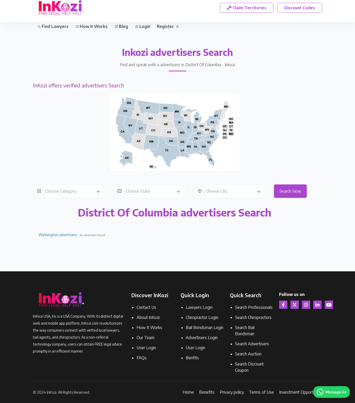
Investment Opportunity (300, 392)
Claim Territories (246, 7)
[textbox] (74, 191)
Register (168, 26)
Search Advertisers (252, 343)
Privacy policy (232, 392)
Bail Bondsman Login (204, 327)
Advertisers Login (202, 337)
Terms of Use (261, 392)
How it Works (92, 26)
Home (188, 392)
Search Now (290, 191)
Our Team (145, 337)
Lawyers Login (199, 307)
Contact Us (146, 307)
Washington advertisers (58, 235)
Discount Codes (299, 7)
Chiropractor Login (202, 317)
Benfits (192, 357)
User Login (146, 347)
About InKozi (148, 317)
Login (142, 26)
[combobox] (74, 191)
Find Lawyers (53, 26)
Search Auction (248, 353)
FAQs (142, 357)
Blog (121, 26)
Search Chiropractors (253, 317)
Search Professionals (254, 307)
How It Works (149, 327)
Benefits (207, 392)
